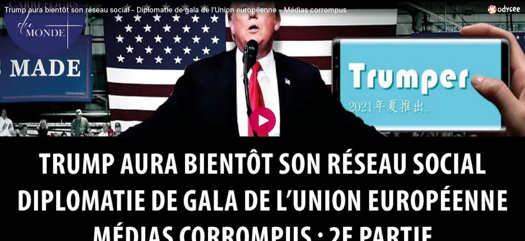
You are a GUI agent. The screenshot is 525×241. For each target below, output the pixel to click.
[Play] (262, 120)
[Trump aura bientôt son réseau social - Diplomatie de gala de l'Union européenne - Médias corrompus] (243, 9)
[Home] (504, 9)
